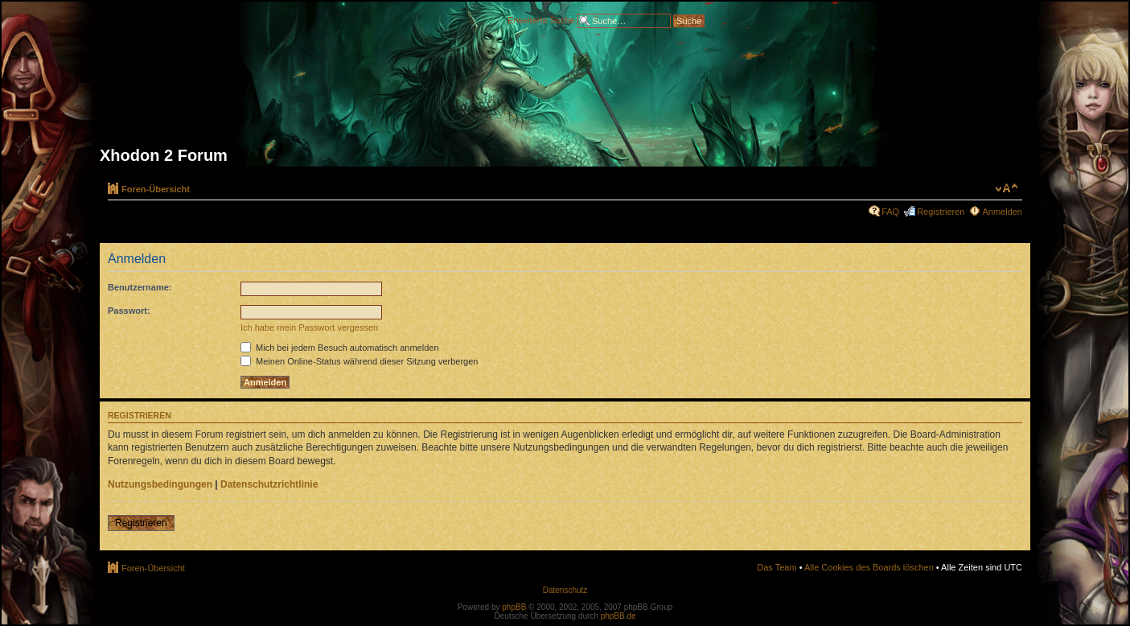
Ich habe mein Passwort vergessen (309, 327)
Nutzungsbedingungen (160, 484)
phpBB (514, 607)
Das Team (776, 567)
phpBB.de (618, 616)
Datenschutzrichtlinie (269, 484)
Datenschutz (565, 590)
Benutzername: (139, 287)
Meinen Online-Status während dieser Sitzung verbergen (359, 361)
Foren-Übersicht (155, 189)
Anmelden (1002, 211)
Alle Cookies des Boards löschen (869, 567)
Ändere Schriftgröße (1006, 188)
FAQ (890, 211)
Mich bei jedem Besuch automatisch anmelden (339, 347)
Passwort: (129, 310)
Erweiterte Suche (541, 19)
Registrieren (940, 211)
